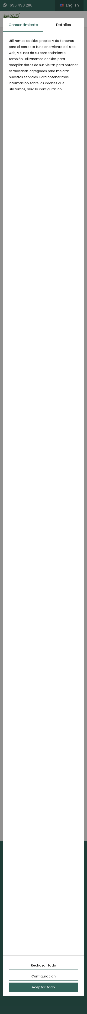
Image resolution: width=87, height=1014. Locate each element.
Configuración (43, 976)
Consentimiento (23, 24)
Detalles (63, 24)
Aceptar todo (43, 987)
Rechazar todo (43, 965)
